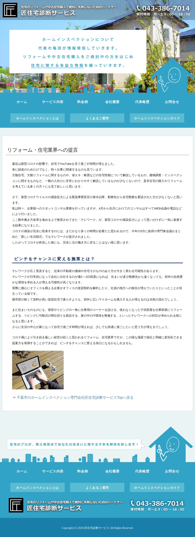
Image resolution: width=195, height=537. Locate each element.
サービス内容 (52, 102)
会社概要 (112, 102)
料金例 (82, 102)
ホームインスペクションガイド (157, 118)
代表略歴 (142, 102)
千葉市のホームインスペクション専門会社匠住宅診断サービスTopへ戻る (75, 398)
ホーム (22, 102)
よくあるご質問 (97, 118)
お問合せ (172, 102)
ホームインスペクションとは (37, 118)
